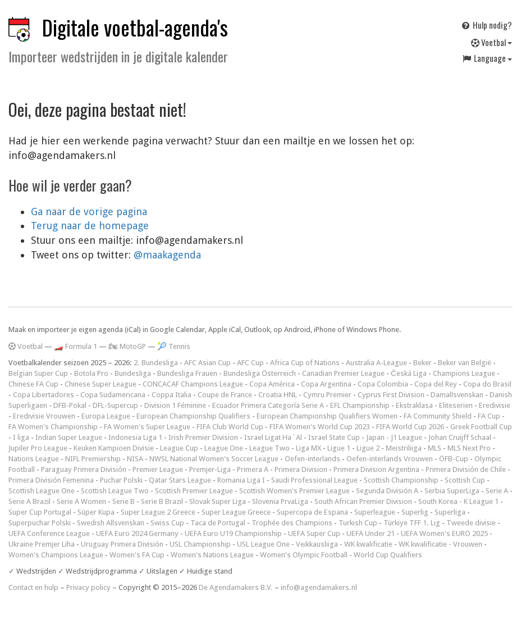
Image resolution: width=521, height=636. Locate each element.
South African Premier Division (363, 501)
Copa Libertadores (43, 394)
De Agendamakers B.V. (236, 587)
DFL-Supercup (115, 405)
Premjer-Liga (210, 469)
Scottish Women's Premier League (294, 491)
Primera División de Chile (466, 469)
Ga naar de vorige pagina (89, 211)
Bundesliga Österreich (259, 373)
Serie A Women (81, 501)
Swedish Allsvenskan (110, 523)
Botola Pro (91, 373)
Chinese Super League (100, 384)
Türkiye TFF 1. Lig (411, 523)
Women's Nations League (212, 555)
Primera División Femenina (51, 480)
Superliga (450, 512)
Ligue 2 (368, 448)
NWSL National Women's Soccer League (213, 459)
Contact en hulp (33, 587)
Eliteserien (456, 405)
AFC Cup (250, 362)
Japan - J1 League (394, 437)
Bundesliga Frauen (187, 373)
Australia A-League (376, 362)
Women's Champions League (55, 555)
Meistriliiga (404, 448)
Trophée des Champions (292, 523)
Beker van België (464, 362)
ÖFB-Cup (453, 459)
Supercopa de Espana (312, 512)
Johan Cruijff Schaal (459, 437)
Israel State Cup (334, 437)
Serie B (123, 501)
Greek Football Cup (481, 427)
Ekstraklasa (414, 405)
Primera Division (301, 469)
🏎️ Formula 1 (75, 346)
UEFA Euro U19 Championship (233, 533)
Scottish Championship (401, 480)
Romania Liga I (241, 480)
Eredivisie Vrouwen (44, 416)
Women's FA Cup (136, 555)
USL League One (263, 544)
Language (486, 58)
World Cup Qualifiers (388, 555)
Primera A (252, 469)
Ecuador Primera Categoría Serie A (268, 405)
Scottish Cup (465, 480)
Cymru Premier (327, 394)
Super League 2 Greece (158, 512)
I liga (21, 437)
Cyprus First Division (391, 394)
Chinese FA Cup (33, 384)
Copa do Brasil (487, 384)
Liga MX (308, 448)
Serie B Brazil (162, 501)
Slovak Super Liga (217, 501)
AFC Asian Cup (207, 362)
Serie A (497, 491)
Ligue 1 (338, 448)
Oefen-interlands (312, 459)
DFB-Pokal (69, 405)
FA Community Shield (438, 416)
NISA (135, 459)
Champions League (464, 373)
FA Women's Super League (147, 427)
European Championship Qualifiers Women (327, 416)
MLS (434, 448)
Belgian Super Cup (38, 373)
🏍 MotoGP (127, 346)
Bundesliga (133, 373)
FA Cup (489, 416)
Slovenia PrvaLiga (280, 501)
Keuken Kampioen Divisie (114, 448)
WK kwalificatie (368, 544)
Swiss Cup (167, 523)
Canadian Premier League (343, 373)
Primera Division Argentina (376, 469)
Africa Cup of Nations (305, 362)
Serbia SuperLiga (451, 491)
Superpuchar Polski (39, 523)
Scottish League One (41, 491)
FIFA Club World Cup (229, 427)
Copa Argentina (326, 384)
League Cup (179, 448)
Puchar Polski (121, 480)
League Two (269, 448)
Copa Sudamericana (112, 394)
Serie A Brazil (29, 501)
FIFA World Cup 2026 (410, 427)
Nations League (33, 459)
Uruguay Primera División (122, 544)
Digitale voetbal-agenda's (135, 27)
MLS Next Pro (469, 448)
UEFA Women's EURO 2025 (444, 533)
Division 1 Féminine (175, 405)
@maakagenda (167, 255)
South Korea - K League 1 (458, 501)
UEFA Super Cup (314, 533)
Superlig (414, 512)
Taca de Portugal (217, 523)
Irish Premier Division (203, 437)
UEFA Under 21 (370, 533)
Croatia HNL (277, 394)
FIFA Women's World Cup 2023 (319, 427)
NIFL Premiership (93, 459)
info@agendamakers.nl (319, 587)
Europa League (105, 416)
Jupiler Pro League (37, 448)
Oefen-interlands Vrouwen (389, 459)
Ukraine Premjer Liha (41, 544)
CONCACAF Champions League (193, 384)
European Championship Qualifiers (193, 416)
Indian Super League (68, 437)
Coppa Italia (171, 394)
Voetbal (491, 42)
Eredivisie (494, 405)
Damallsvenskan (457, 394)
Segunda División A (387, 491)
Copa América (272, 384)
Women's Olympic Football (304, 555)
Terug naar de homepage (90, 225)
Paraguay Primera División (83, 469)
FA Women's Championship (53, 427)
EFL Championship (360, 405)
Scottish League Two (115, 491)
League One (223, 448)
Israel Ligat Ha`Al (273, 437)
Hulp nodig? (486, 25)
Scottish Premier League (194, 491)
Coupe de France (225, 394)
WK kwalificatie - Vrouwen (440, 544)
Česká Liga (409, 373)
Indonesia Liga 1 (135, 437)
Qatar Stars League (180, 480)
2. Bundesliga (156, 362)
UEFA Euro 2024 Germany (137, 533)
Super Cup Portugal (39, 512)
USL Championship (200, 544)
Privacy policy (88, 587)
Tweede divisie (471, 523)
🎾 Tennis (173, 346)
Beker (422, 362)
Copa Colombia (383, 384)
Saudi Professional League (314, 480)
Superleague (374, 512)
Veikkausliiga (317, 544)
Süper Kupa (96, 512)
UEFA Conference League (49, 533)
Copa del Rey (435, 384)
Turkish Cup (358, 523)
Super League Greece (236, 512)
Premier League (157, 469)
